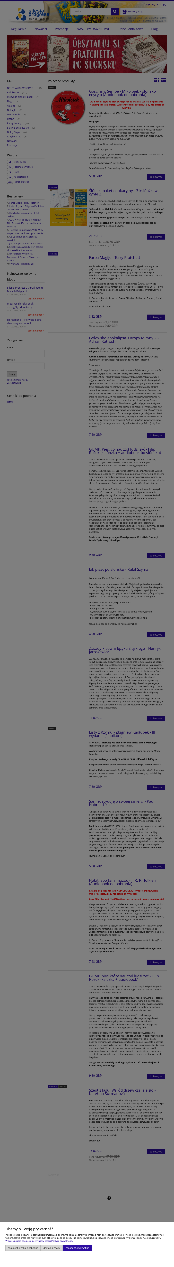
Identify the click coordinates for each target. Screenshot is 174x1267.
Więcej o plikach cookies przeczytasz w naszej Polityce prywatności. (39, 1240)
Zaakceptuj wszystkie (77, 1247)
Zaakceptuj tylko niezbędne (23, 1247)
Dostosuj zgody (51, 1247)
